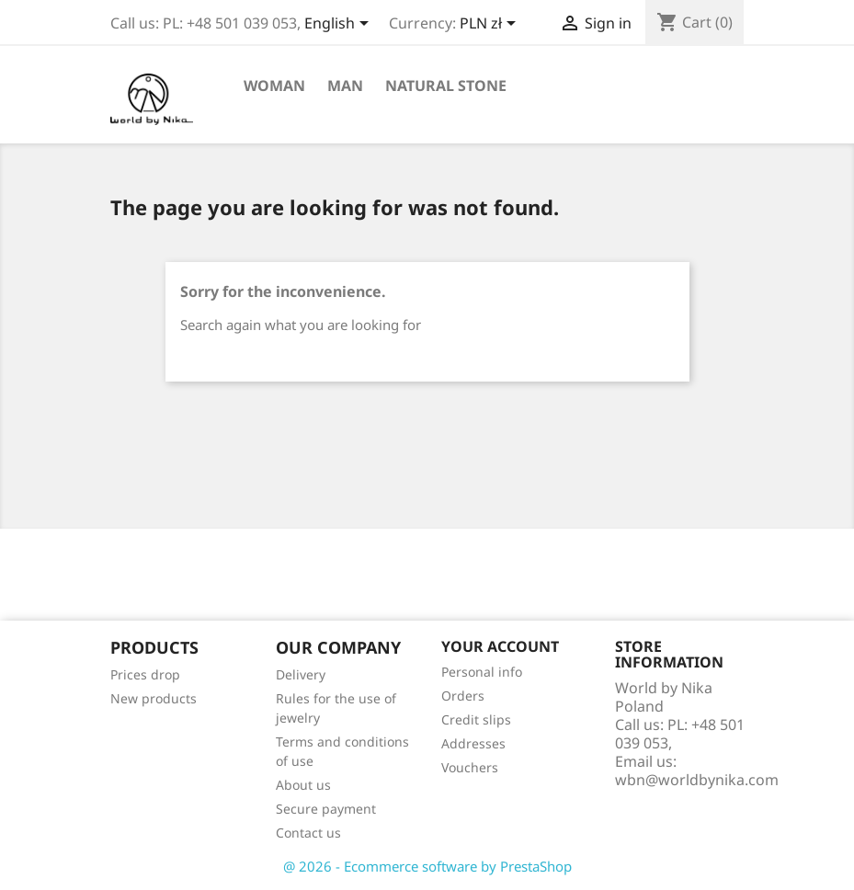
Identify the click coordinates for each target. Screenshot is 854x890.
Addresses (473, 743)
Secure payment (326, 808)
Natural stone (446, 85)
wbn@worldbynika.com (697, 780)
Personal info (481, 671)
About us (303, 784)
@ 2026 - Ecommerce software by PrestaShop (427, 866)
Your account (500, 646)
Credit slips (476, 719)
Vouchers (469, 767)
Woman (274, 85)
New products (153, 698)
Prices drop (145, 674)
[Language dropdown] (339, 25)
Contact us (308, 832)
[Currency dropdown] (491, 25)
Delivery (300, 674)
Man (345, 85)
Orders (462, 695)
